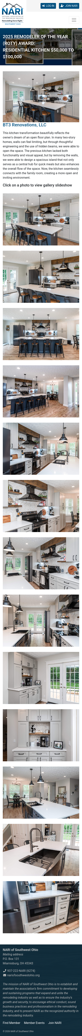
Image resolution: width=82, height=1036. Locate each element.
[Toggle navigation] (74, 20)
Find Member (11, 1023)
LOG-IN (48, 5)
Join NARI (55, 1023)
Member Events (34, 1023)
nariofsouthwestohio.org (21, 975)
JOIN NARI (69, 5)
